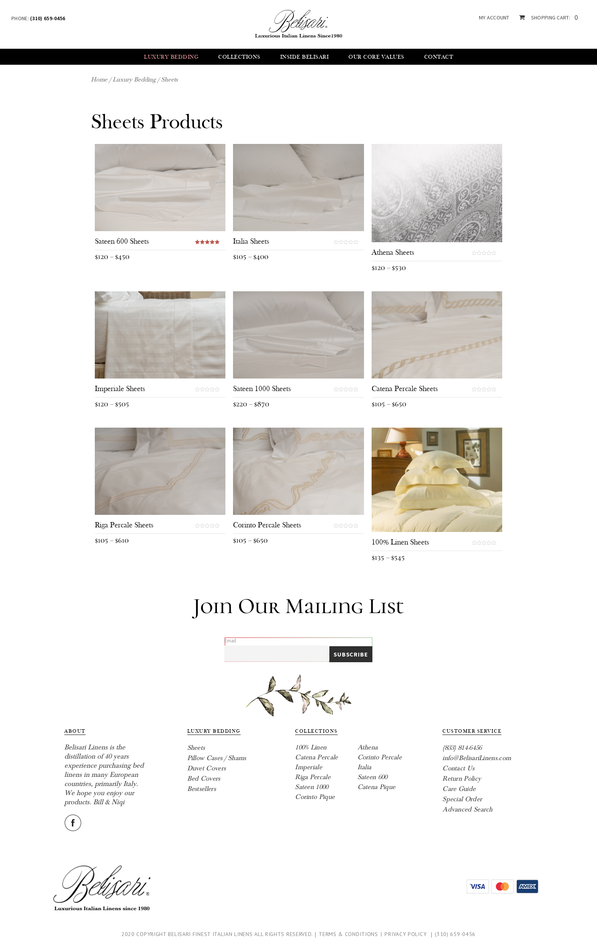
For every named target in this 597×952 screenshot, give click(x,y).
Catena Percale (316, 757)
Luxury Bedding (171, 57)
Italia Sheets (251, 241)
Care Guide (459, 789)
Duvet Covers (206, 768)
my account (494, 17)
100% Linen (310, 747)
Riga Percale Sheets (124, 525)
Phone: (38, 18)
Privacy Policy (405, 934)
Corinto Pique (315, 797)
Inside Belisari (304, 57)
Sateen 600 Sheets (122, 241)
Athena (368, 747)
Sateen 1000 (311, 787)
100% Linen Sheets (400, 542)
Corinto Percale (380, 757)
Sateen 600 (373, 777)
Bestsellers (201, 789)
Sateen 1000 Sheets (262, 388)
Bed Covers (203, 779)
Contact (438, 57)
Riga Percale (312, 777)
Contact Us (458, 768)
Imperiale (308, 767)
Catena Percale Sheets (405, 388)
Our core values (376, 57)
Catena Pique (377, 787)
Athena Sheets (393, 252)
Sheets (196, 748)
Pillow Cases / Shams (216, 758)
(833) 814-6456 (462, 748)
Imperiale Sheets (120, 388)
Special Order (462, 799)
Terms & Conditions (348, 934)
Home (99, 79)
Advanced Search (467, 809)
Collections (239, 57)
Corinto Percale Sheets (267, 525)
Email (230, 640)
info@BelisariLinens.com (476, 758)
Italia (365, 767)
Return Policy (461, 779)
